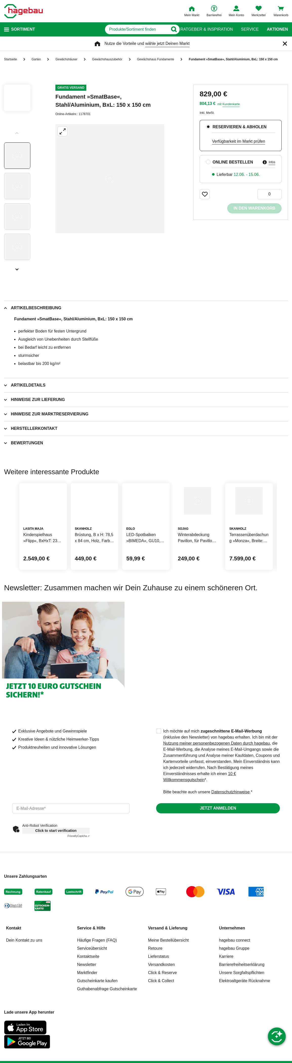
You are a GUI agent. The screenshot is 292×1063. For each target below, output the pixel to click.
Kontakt (13, 962)
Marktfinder (87, 1007)
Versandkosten (161, 999)
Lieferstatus (158, 991)
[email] (70, 843)
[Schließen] (285, 44)
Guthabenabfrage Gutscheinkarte (107, 1023)
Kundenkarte (231, 104)
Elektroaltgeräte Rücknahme (244, 1015)
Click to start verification (55, 865)
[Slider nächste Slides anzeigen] (17, 267)
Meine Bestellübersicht (168, 975)
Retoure (155, 983)
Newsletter (86, 999)
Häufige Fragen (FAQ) (97, 975)
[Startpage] (23, 11)
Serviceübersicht (92, 983)
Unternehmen (232, 962)
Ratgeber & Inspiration (206, 29)
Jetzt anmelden (218, 842)
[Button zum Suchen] (170, 29)
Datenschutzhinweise (230, 826)
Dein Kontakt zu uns (24, 975)
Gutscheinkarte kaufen (97, 1015)
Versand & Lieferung (167, 962)
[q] (112, 29)
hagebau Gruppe (234, 983)
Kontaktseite (88, 991)
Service (250, 29)
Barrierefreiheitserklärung (242, 999)
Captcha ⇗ (79, 870)
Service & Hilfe (91, 962)
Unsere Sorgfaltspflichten (241, 1007)
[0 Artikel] (269, 194)
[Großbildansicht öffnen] (109, 178)
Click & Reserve (162, 1007)
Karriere (226, 991)
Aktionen (277, 29)
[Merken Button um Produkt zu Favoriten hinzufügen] (205, 194)
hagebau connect (234, 975)
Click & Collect (161, 1015)
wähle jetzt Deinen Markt (167, 43)
